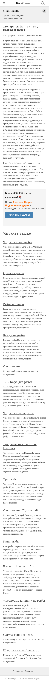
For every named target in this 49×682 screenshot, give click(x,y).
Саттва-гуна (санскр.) (18, 634)
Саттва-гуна (12, 366)
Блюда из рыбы (14, 335)
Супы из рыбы (13, 273)
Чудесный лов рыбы (17, 242)
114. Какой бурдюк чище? (15, 679)
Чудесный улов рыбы (18, 413)
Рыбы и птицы (13, 304)
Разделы (29, 671)
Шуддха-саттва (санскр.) (21, 650)
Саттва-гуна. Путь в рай (20, 510)
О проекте (18, 671)
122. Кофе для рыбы (17, 382)
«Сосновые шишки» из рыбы (24, 600)
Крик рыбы (11, 541)
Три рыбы (10, 479)
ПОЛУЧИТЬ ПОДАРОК (19, 215)
